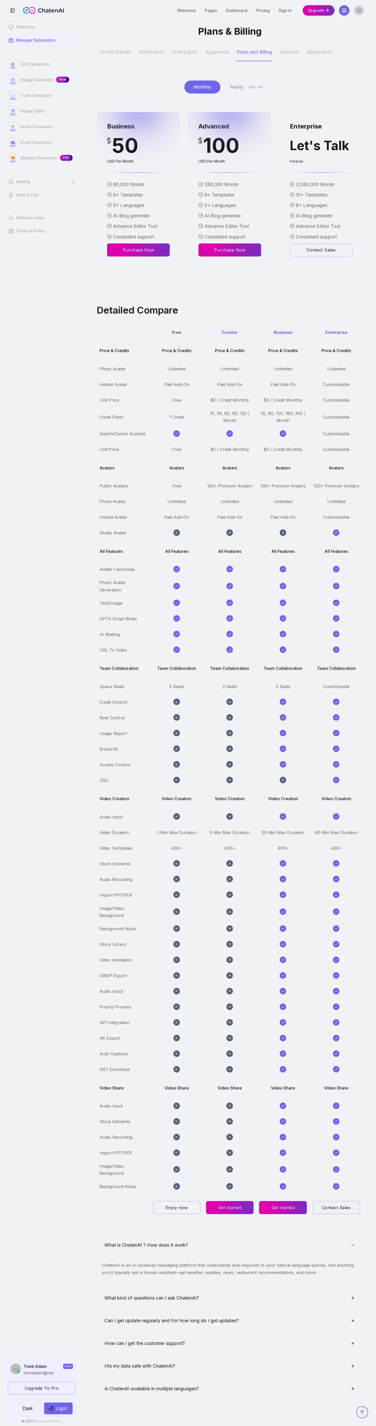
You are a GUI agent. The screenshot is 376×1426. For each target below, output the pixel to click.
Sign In (285, 10)
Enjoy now (177, 1207)
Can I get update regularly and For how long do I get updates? (171, 1320)
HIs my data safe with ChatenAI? (139, 1366)
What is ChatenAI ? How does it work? (146, 1245)
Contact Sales (321, 250)
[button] (41, 182)
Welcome (186, 10)
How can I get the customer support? (144, 1343)
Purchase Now (138, 250)
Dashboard (236, 10)
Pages (211, 10)
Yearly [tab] (248, 87)
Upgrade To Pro (42, 1388)
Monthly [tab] (202, 87)
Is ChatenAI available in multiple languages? (151, 1388)
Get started (230, 1207)
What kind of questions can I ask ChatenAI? (151, 1298)
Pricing (263, 10)
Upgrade (319, 10)
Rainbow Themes (47, 1421)
